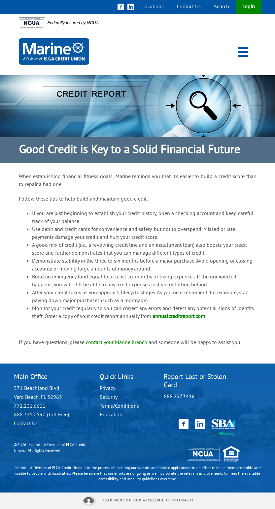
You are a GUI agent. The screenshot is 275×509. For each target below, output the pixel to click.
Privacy (107, 388)
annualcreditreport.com (179, 316)
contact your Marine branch (117, 342)
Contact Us (189, 7)
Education (111, 415)
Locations (153, 7)
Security (109, 397)
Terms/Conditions (119, 406)
